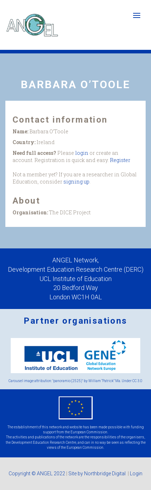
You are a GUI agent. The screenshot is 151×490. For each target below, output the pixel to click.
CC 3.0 (137, 381)
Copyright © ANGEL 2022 (37, 473)
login (81, 152)
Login (136, 473)
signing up (76, 181)
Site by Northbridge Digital (97, 473)
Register (120, 160)
